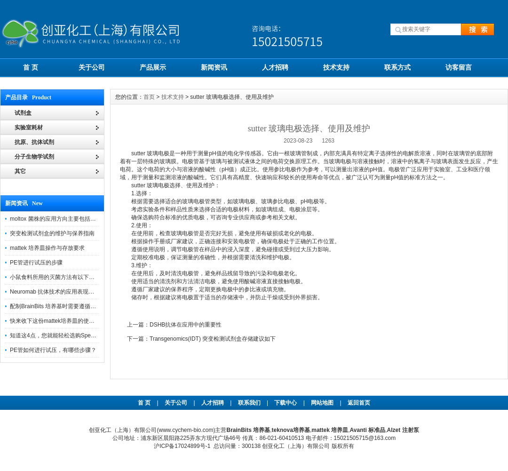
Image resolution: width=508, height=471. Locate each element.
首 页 (30, 67)
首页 (149, 97)
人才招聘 (275, 67)
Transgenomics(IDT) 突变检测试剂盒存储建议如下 (213, 338)
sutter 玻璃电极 (150, 153)
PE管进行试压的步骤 (36, 262)
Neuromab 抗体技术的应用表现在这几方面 (63, 291)
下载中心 (285, 402)
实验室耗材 (29, 127)
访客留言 (458, 67)
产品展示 (153, 67)
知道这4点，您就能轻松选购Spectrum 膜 (61, 335)
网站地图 (322, 402)
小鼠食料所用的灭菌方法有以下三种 (55, 277)
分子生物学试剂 (34, 156)
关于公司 (92, 67)
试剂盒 (23, 113)
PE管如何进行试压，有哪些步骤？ (53, 350)
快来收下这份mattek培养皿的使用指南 (58, 321)
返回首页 (359, 402)
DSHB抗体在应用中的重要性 (186, 324)
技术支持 (336, 67)
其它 (20, 171)
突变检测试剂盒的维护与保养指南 (52, 233)
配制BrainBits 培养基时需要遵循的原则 (58, 306)
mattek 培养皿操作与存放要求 (47, 248)
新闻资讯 (214, 67)
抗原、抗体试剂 (34, 142)
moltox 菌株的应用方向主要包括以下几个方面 (67, 219)
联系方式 (397, 67)
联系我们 (249, 402)
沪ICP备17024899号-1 (182, 446)
